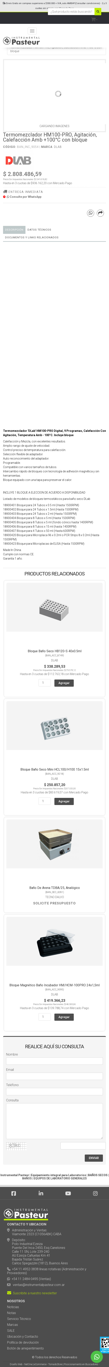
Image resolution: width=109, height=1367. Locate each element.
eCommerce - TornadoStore (48, 1364)
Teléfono (12, 1085)
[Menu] (32, 30)
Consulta (12, 1100)
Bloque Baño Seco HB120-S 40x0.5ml (54, 651)
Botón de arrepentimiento (25, 1348)
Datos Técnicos (39, 229)
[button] (94, 18)
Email (10, 1070)
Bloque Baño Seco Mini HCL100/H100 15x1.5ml (54, 769)
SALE (11, 1331)
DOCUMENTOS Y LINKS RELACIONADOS (32, 237)
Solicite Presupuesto (54, 903)
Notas (11, 1313)
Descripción (14, 229)
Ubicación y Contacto (22, 1336)
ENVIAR (94, 1158)
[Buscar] (98, 11)
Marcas (12, 1325)
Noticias (13, 1307)
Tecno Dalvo (54, 897)
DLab (58, 146)
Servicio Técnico (19, 1319)
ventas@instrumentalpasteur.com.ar (38, 1285)
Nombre (12, 1054)
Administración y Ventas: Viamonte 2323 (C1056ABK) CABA (34, 1232)
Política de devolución (23, 1342)
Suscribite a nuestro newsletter (32, 1293)
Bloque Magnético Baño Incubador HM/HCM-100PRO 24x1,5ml (54, 985)
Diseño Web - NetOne (21, 1364)
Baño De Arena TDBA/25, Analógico (54, 888)
